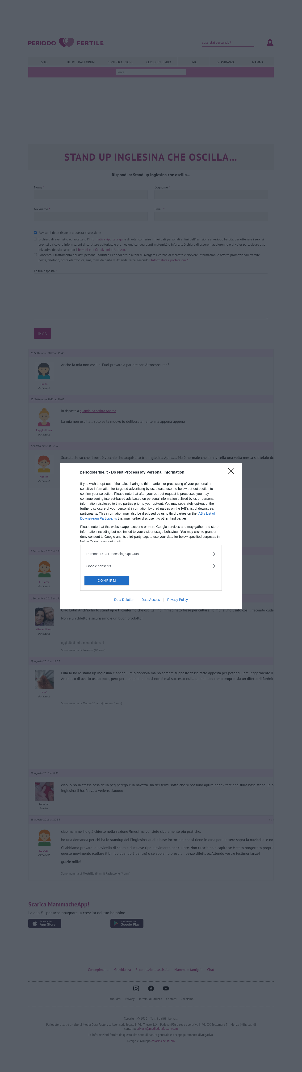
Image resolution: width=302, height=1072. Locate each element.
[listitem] (151, 553)
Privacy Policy (177, 600)
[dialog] (151, 536)
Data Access (151, 600)
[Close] (232, 472)
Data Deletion (124, 600)
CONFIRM (106, 580)
